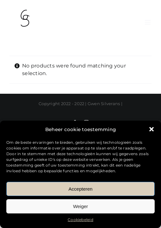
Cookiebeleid (80, 219)
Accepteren (81, 189)
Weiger (80, 206)
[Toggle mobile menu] (148, 22)
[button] (151, 129)
